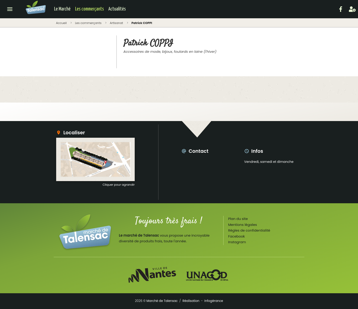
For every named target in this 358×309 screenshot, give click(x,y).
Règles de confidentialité (249, 230)
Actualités (117, 9)
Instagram (237, 242)
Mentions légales (242, 224)
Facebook (236, 236)
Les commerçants (89, 9)
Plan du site (238, 218)
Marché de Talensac (162, 301)
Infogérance (213, 301)
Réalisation (190, 301)
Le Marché (62, 9)
